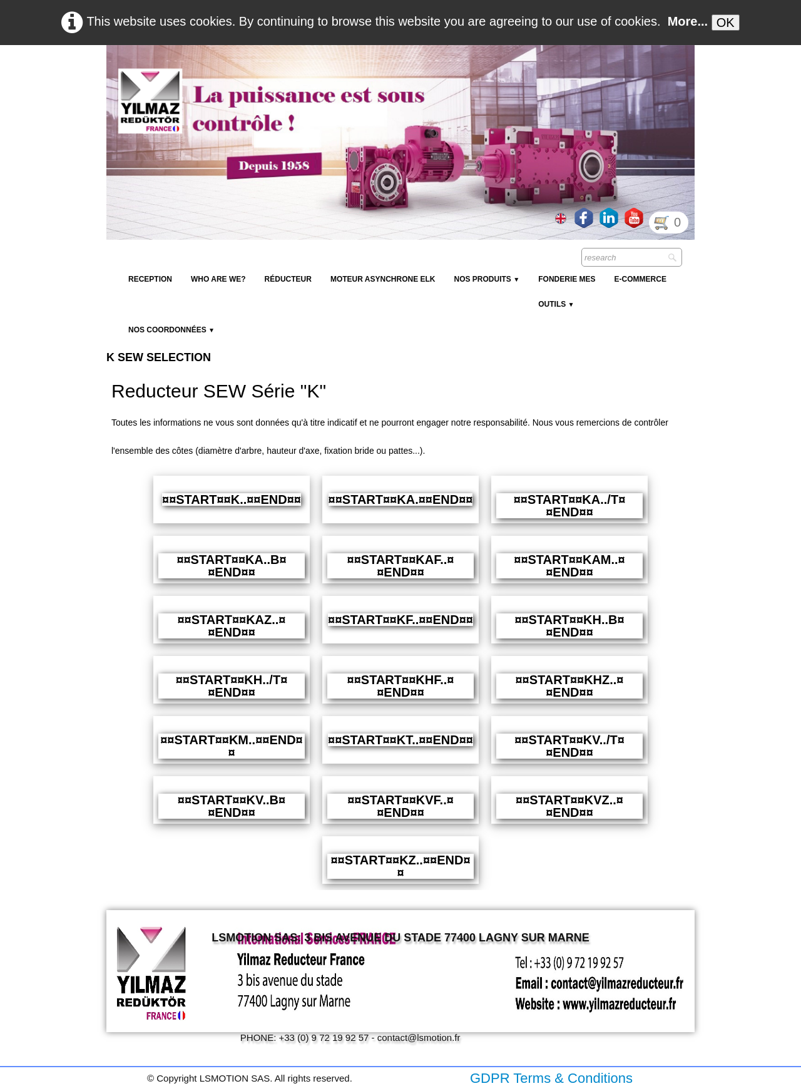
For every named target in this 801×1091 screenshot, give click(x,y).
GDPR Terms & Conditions (551, 1078)
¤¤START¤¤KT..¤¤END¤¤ (400, 740)
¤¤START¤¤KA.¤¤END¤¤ (401, 499)
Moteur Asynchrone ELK (383, 279)
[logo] (335, 75)
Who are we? (218, 279)
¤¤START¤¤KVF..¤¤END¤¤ (400, 806)
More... (688, 21)
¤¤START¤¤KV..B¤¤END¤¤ (231, 806)
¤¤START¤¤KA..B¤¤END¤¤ (231, 565)
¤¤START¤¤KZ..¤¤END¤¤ (400, 866)
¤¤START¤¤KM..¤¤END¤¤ (231, 746)
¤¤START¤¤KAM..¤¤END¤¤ (569, 565)
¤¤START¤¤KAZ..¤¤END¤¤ (231, 625)
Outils (556, 304)
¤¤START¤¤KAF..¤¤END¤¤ (400, 565)
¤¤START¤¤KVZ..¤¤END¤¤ (569, 806)
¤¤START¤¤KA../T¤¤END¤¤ (570, 505)
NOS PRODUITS (486, 279)
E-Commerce (640, 279)
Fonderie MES (566, 279)
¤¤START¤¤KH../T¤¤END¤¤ (232, 686)
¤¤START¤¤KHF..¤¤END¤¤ (400, 686)
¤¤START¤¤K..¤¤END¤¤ (231, 499)
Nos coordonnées (171, 329)
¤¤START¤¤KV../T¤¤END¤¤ (569, 746)
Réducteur (288, 279)
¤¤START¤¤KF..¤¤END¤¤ (400, 619)
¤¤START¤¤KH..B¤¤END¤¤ (569, 625)
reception (150, 279)
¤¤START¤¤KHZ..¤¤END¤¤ (569, 686)
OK (726, 22)
